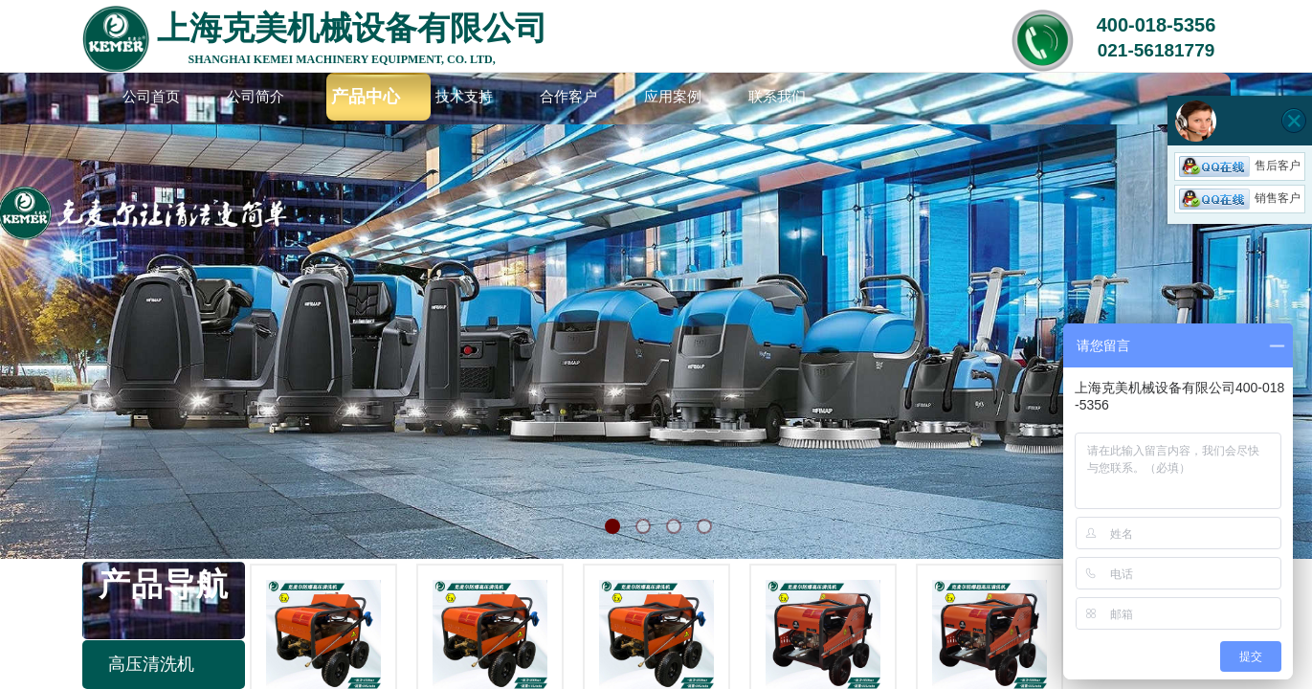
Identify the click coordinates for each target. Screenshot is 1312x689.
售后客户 (1240, 165)
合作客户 (568, 96)
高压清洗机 (151, 664)
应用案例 (672, 96)
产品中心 (365, 96)
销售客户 (1240, 198)
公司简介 (255, 96)
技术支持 (464, 96)
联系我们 (777, 96)
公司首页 (151, 96)
